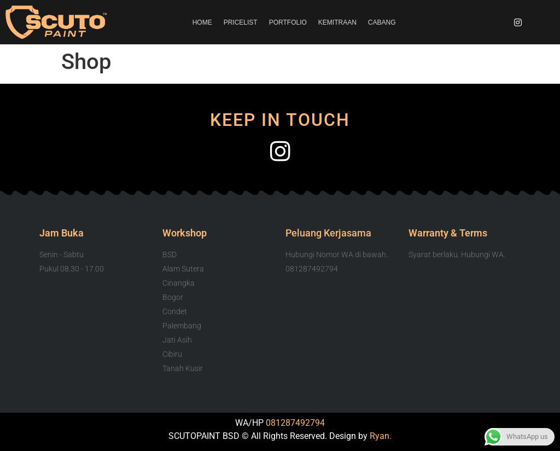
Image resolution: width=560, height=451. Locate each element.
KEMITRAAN (337, 22)
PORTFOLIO (288, 22)
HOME (202, 22)
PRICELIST (241, 22)
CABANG (382, 22)
